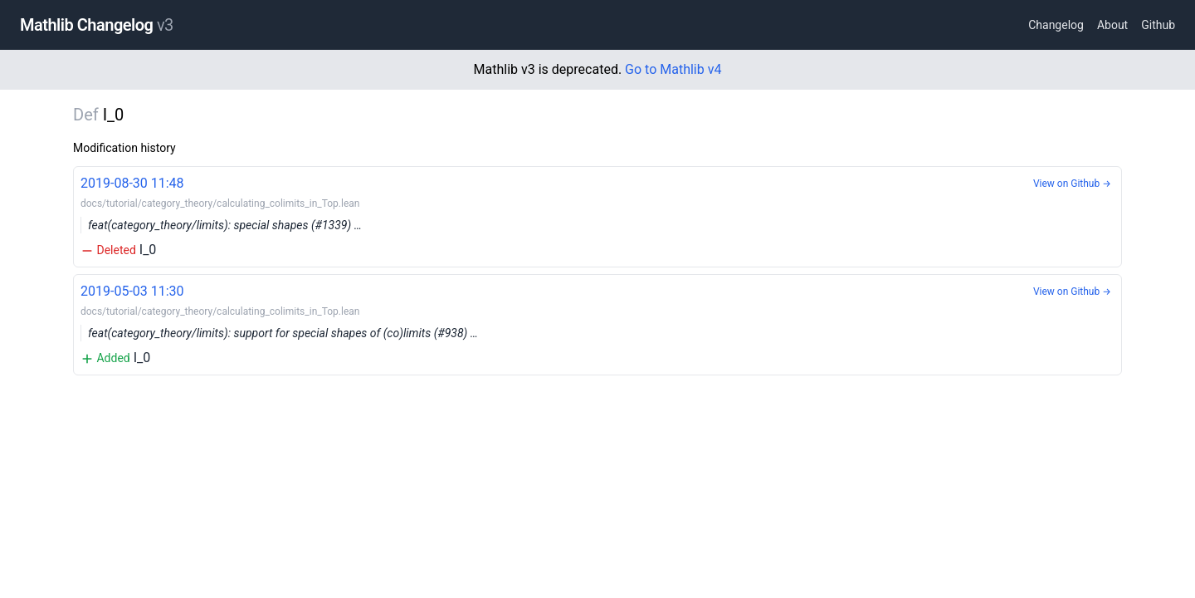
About (1112, 25)
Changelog (1056, 25)
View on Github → (1072, 183)
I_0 (597, 215)
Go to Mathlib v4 (673, 69)
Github (1158, 25)
